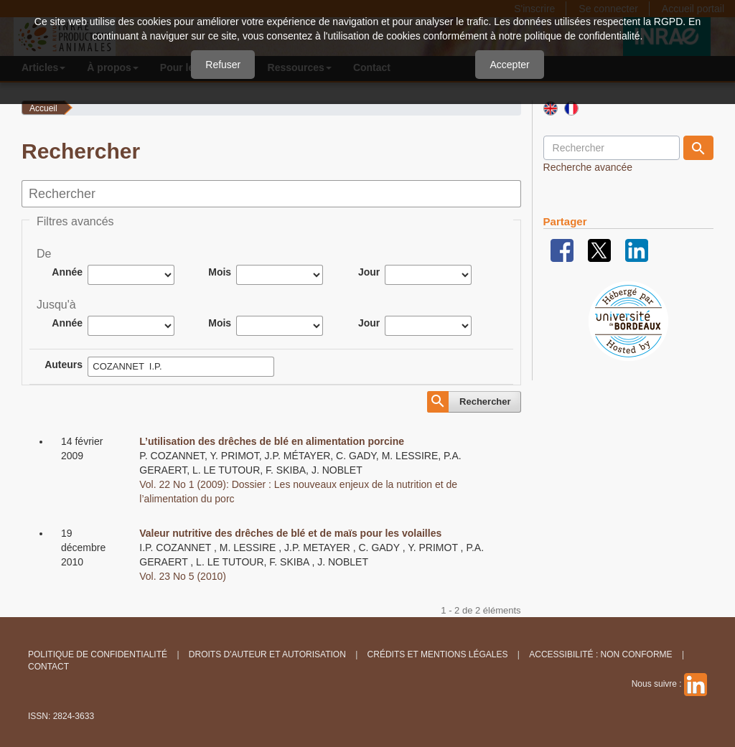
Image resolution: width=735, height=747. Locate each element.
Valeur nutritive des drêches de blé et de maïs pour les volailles (290, 533)
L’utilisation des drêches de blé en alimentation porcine (271, 441)
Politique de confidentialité (97, 654)
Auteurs (64, 364)
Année (67, 272)
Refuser (222, 64)
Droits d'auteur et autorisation (267, 654)
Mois (219, 272)
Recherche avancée (588, 167)
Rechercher (485, 401)
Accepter (509, 64)
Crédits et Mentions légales (438, 654)
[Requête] (611, 148)
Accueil (43, 108)
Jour (369, 272)
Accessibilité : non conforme (600, 654)
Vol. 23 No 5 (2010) (182, 576)
